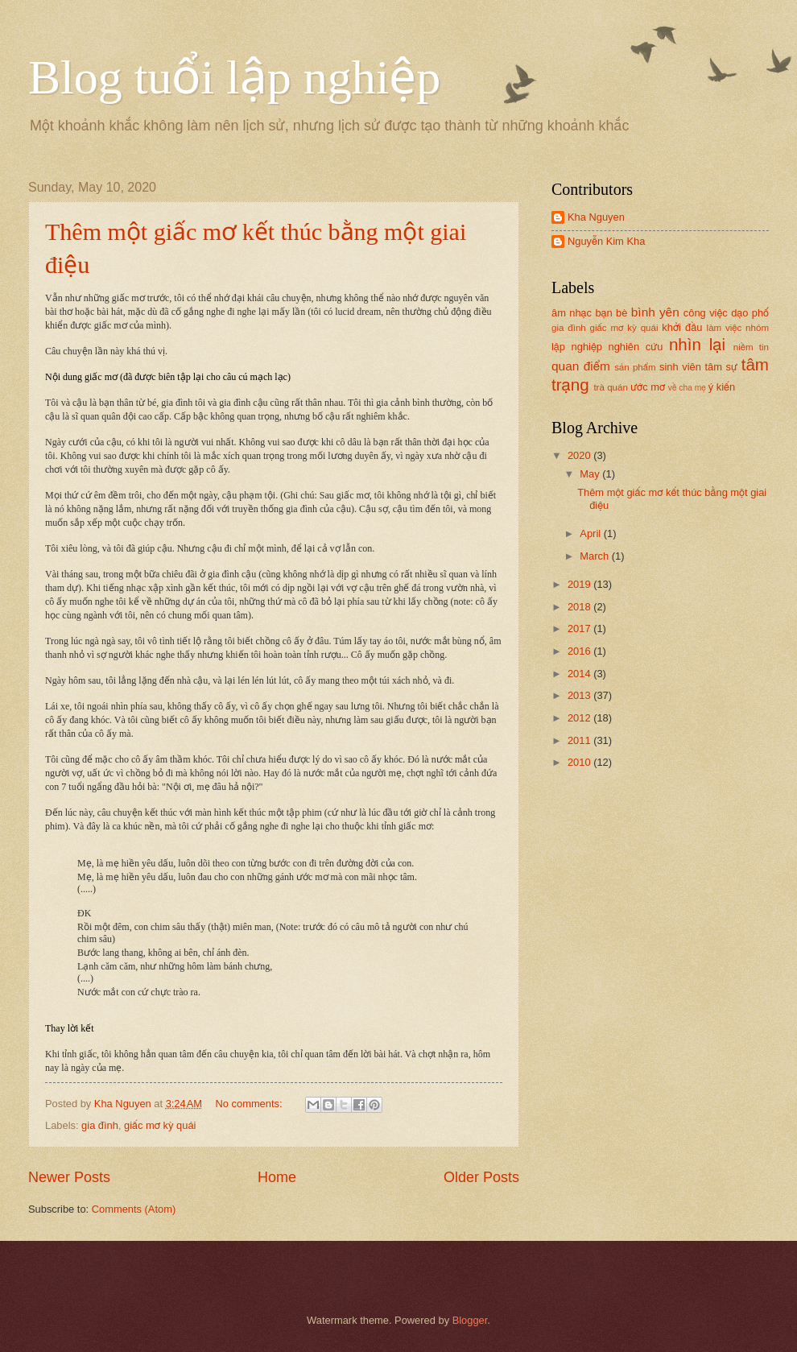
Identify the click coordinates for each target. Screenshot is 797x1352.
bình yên (655, 312)
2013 (580, 695)
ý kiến (721, 387)
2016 (580, 651)
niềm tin (751, 347)
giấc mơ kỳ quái (160, 1125)
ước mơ (647, 387)
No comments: (251, 1104)
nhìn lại (697, 344)
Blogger (470, 1320)
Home (277, 1177)
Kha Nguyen (596, 217)
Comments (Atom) (134, 1209)
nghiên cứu (636, 347)
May (591, 474)
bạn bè (611, 313)
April (591, 533)
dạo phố (750, 313)
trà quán (610, 387)
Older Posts (481, 1177)
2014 (580, 674)
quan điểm (580, 366)
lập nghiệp (576, 347)
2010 (580, 762)
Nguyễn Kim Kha (606, 241)
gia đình (99, 1125)
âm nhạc (571, 313)
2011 (580, 740)
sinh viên (680, 367)
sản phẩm (635, 367)
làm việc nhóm (738, 328)
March (595, 556)
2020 (580, 455)
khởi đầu (682, 327)
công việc (705, 313)
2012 (580, 718)
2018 (580, 607)
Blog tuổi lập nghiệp (234, 77)
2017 (580, 628)
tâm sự (721, 367)
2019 (580, 584)
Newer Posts (69, 1177)
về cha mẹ (687, 387)
